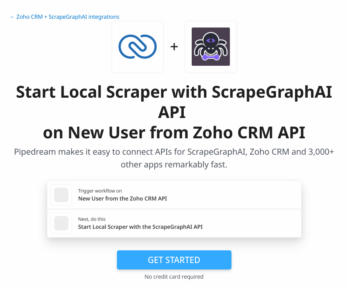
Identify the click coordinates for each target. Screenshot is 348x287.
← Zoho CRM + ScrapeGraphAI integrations (64, 17)
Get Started (174, 259)
